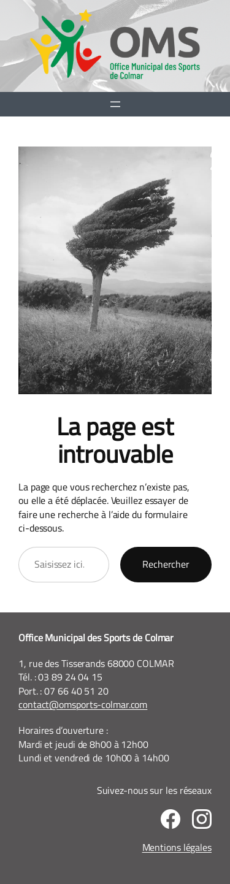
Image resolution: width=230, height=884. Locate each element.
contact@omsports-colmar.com (82, 704)
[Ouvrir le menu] (115, 104)
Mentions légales (177, 847)
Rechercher (166, 564)
